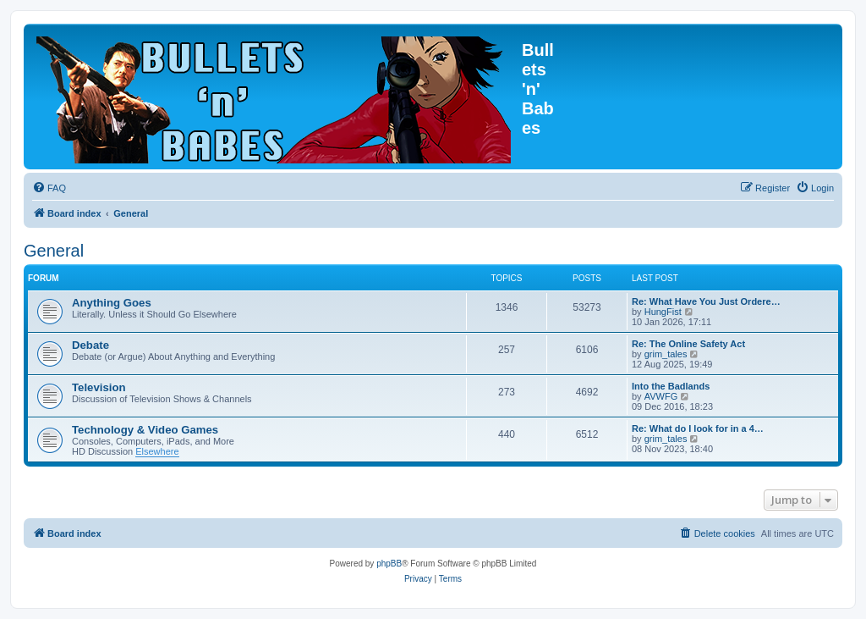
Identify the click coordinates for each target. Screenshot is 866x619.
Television (99, 387)
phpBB (389, 563)
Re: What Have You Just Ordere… (706, 301)
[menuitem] (49, 188)
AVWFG (661, 396)
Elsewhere (156, 451)
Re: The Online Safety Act (688, 344)
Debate (90, 345)
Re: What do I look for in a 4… (698, 428)
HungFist (663, 312)
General (54, 250)
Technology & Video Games (145, 429)
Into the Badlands (671, 386)
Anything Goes (111, 302)
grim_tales (666, 354)
